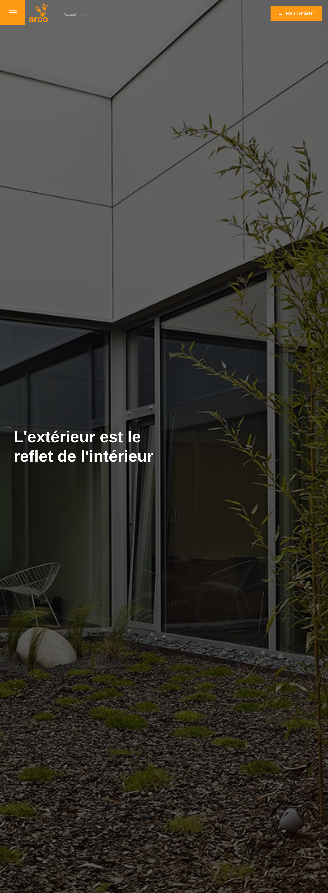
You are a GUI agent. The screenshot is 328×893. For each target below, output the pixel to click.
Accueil (69, 14)
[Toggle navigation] (12, 12)
